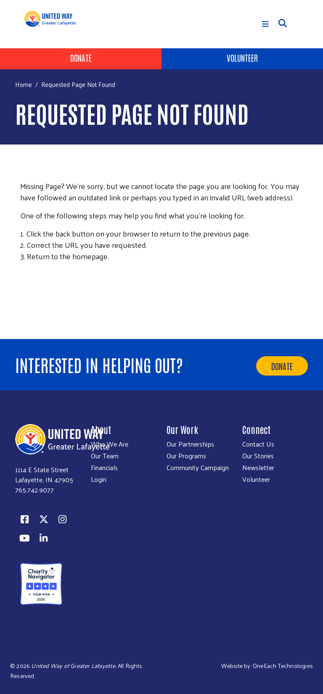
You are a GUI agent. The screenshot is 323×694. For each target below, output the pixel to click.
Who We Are (109, 444)
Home (23, 84)
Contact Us (258, 444)
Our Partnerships (190, 444)
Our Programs (186, 456)
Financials (104, 467)
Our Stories (258, 456)
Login (98, 479)
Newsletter (258, 467)
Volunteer (242, 57)
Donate (81, 57)
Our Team (105, 456)
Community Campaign (198, 467)
